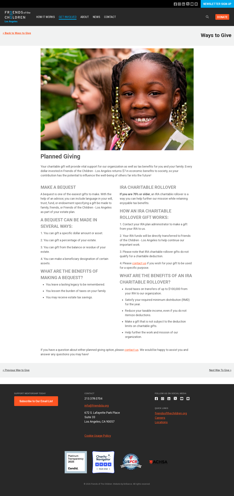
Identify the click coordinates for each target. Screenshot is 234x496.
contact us (139, 263)
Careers (160, 419)
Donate (221, 17)
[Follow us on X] (187, 4)
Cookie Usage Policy (97, 435)
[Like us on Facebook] (173, 4)
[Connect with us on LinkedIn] (182, 4)
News (96, 17)
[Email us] (196, 4)
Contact (110, 17)
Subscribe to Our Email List (36, 401)
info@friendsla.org (96, 405)
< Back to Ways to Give (17, 33)
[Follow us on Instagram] (177, 4)
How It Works (45, 17)
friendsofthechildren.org (171, 415)
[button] (205, 17)
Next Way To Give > (220, 370)
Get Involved (68, 17)
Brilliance (128, 484)
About (84, 17)
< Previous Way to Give (16, 370)
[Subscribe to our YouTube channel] (191, 4)
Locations (161, 423)
